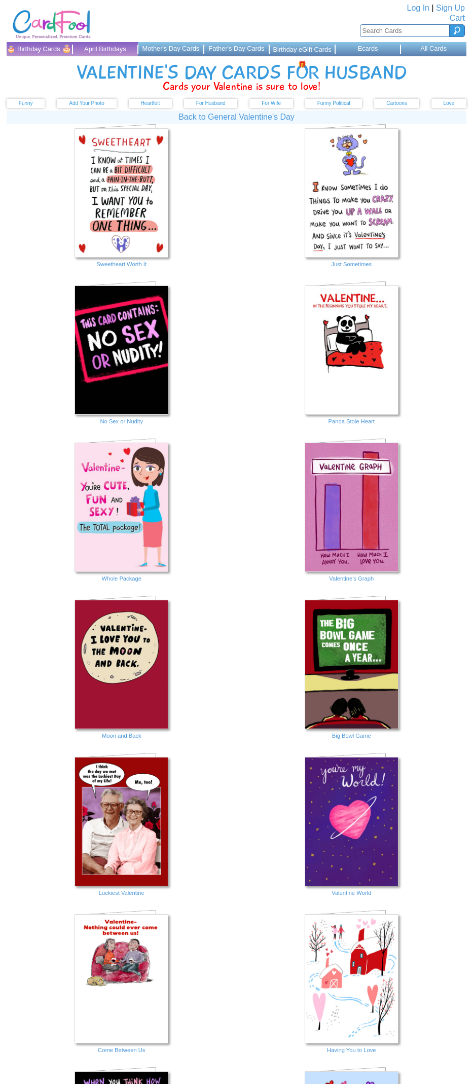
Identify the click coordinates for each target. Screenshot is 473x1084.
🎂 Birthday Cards (39, 48)
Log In (418, 8)
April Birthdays (105, 49)
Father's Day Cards (237, 48)
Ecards (368, 48)
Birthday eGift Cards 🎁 (302, 51)
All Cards (433, 48)
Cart (457, 18)
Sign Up (450, 8)
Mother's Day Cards (171, 48)
